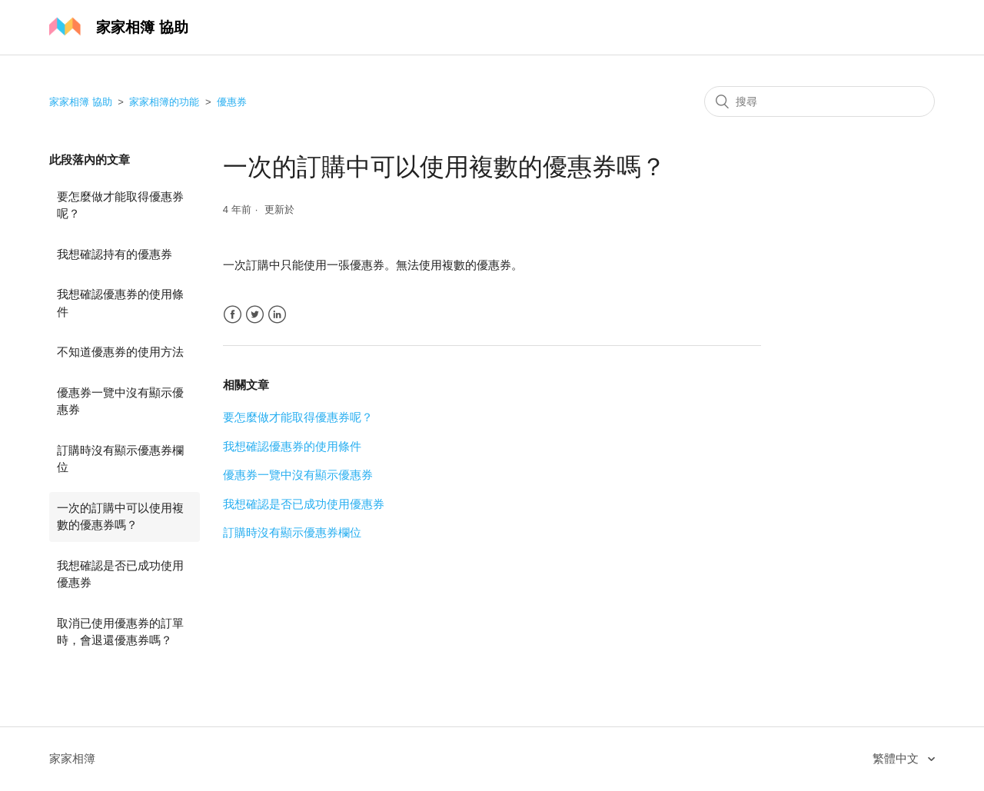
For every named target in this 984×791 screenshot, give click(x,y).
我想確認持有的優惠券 (114, 254)
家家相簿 (72, 758)
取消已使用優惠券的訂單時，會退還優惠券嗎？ (120, 632)
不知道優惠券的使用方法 (120, 351)
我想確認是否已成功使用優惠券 (120, 574)
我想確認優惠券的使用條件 (120, 302)
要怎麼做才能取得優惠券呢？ (120, 205)
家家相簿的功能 (164, 102)
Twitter (254, 314)
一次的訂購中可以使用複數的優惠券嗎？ (120, 516)
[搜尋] (819, 101)
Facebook (232, 314)
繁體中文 (897, 758)
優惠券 (232, 102)
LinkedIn (277, 314)
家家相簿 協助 (80, 102)
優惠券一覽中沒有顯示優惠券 (120, 401)
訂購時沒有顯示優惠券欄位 (120, 459)
